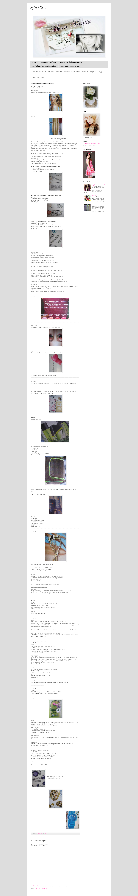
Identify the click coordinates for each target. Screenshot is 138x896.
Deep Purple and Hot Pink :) (98, 185)
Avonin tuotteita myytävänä (71, 62)
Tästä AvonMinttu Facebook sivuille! (91, 144)
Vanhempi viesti (75, 886)
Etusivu (34, 62)
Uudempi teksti (35, 886)
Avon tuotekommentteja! (70, 66)
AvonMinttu (38, 8)
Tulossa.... (94, 205)
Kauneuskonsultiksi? (48, 62)
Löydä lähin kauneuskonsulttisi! (44, 66)
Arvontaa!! (94, 195)
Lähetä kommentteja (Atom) (41, 888)
